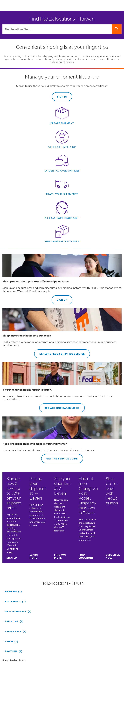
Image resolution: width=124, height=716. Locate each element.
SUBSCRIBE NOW (113, 556)
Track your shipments (62, 194)
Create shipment (62, 123)
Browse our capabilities (59, 406)
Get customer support (62, 217)
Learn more (33, 556)
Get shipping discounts (62, 241)
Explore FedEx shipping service (59, 352)
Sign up (59, 298)
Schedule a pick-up (62, 147)
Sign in (62, 96)
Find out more (60, 556)
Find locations (86, 556)
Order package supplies (62, 170)
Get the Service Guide (59, 457)
